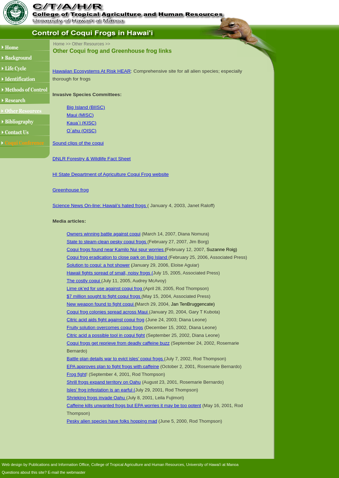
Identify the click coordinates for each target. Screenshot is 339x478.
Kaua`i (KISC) (81, 123)
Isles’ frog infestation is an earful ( (101, 390)
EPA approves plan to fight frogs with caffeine (113, 366)
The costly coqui (84, 280)
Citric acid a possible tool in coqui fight (106, 335)
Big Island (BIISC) (86, 107)
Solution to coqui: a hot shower (98, 265)
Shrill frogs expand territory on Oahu (104, 382)
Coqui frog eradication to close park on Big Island (117, 257)
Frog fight (76, 374)
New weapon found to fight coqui (101, 304)
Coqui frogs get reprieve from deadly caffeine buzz (118, 343)
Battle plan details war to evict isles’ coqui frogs (115, 358)
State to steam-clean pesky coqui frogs (107, 241)
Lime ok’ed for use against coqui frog (105, 288)
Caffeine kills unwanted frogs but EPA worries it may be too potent (134, 405)
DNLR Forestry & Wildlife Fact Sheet (91, 158)
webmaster (75, 472)
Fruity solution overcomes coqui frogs (105, 327)
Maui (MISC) (80, 115)
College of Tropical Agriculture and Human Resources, (138, 464)
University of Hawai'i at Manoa (212, 464)
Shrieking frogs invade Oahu (96, 397)
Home (59, 43)
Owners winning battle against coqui (103, 234)
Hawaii (73, 273)
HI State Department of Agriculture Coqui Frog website (110, 174)
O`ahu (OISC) (81, 130)
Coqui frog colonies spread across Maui (108, 312)
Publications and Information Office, (59, 464)
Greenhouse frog (70, 190)
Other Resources (88, 43)
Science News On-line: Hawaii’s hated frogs (99, 205)
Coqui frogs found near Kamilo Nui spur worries (116, 249)
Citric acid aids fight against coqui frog (105, 319)
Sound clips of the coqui (78, 143)
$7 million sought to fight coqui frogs (104, 296)
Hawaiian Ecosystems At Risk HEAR (91, 71)
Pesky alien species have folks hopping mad (112, 421)
